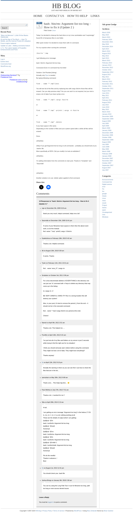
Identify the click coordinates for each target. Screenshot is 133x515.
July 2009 (105, 123)
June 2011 (105, 93)
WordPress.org (6, 66)
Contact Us (55, 16)
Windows (105, 217)
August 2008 (106, 142)
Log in (3, 59)
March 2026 (106, 32)
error (103, 186)
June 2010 (105, 107)
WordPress (77, 513)
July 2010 (105, 105)
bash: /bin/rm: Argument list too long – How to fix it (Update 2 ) (67, 25)
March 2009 (106, 128)
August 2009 (106, 121)
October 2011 (106, 86)
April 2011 (105, 98)
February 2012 (107, 81)
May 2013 (105, 56)
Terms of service (59, 513)
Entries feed (5, 61)
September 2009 (107, 119)
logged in (51, 504)
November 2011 (107, 84)
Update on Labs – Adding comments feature (15, 45)
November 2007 (107, 161)
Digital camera (107, 184)
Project (104, 205)
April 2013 (105, 58)
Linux (54, 30)
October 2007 (106, 163)
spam (104, 210)
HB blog (66, 5)
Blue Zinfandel (92, 513)
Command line (107, 182)
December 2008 (107, 133)
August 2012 (106, 74)
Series (104, 207)
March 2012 (106, 79)
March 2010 (106, 112)
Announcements (107, 179)
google (104, 193)
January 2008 (106, 156)
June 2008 (105, 147)
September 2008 (107, 140)
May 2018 (105, 44)
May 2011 (105, 95)
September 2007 (107, 165)
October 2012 (106, 70)
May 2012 (105, 77)
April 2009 (105, 126)
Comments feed (6, 64)
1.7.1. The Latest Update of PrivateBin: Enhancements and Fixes (14, 48)
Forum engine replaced (8, 43)
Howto (104, 196)
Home (37, 16)
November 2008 (107, 135)
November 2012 (107, 67)
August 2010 (106, 102)
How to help (77, 16)
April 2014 (105, 49)
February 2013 (107, 63)
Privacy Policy (47, 513)
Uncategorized (107, 212)
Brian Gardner (108, 513)
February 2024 (107, 39)
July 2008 (105, 144)
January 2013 (106, 65)
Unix (103, 214)
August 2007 (106, 168)
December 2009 (107, 116)
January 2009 (106, 130)
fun (103, 191)
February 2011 (107, 100)
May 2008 (105, 149)
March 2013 (106, 60)
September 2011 (107, 88)
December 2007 (107, 158)
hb (43, 364)
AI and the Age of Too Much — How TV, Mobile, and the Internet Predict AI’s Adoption (16, 40)
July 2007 (105, 170)
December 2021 (107, 42)
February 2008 (107, 154)
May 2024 (105, 35)
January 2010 (106, 114)
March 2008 (106, 151)
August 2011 (106, 91)
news (104, 200)
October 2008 (106, 137)
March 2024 (106, 37)
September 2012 (107, 72)
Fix (103, 189)
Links (95, 16)
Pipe (46, 76)
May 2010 (105, 109)
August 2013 (106, 53)
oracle (104, 203)
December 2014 (107, 46)
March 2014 (106, 51)
